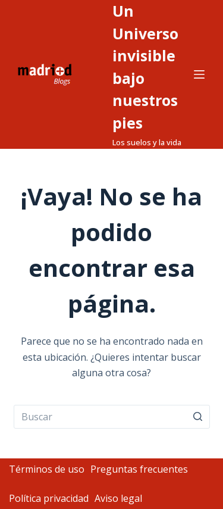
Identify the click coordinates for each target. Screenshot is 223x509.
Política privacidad (49, 498)
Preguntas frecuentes (139, 469)
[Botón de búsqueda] (198, 417)
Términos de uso (46, 469)
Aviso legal (118, 498)
